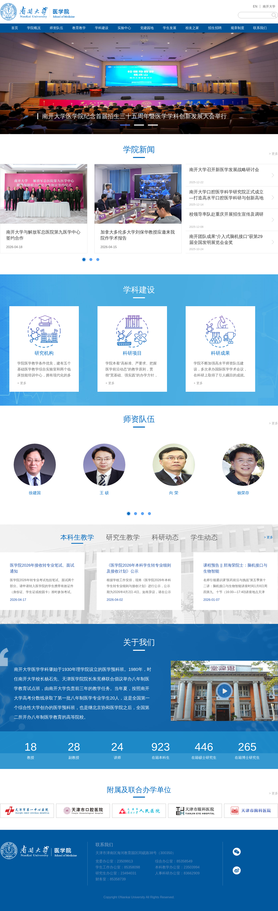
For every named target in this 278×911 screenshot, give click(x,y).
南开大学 (269, 6)
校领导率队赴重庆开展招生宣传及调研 (226, 214)
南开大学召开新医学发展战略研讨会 (224, 169)
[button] (125, 125)
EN (255, 6)
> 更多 (273, 153)
